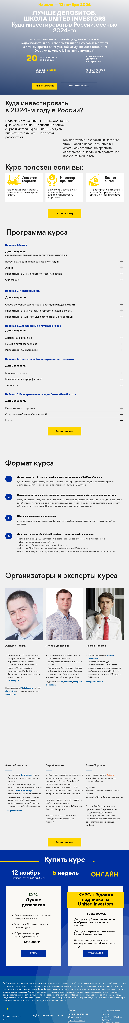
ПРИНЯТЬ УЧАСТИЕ (45, 86)
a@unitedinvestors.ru (48, 1015)
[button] (64, 213)
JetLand (110, 775)
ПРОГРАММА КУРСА (79, 86)
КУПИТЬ (33, 953)
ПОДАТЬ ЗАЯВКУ (95, 953)
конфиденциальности (78, 1014)
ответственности (76, 1020)
